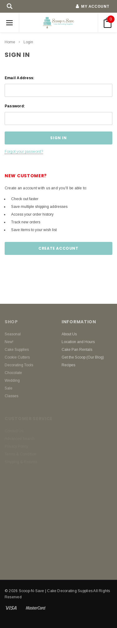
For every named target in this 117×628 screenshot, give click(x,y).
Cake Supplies (17, 349)
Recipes (68, 365)
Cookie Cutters (17, 357)
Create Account (58, 248)
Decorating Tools (19, 365)
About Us (69, 334)
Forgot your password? (24, 151)
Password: (15, 106)
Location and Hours (78, 342)
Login (28, 42)
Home (10, 42)
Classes (11, 396)
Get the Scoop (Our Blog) (83, 357)
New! (9, 342)
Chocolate (13, 373)
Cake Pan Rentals (77, 349)
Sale (8, 388)
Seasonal (13, 334)
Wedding (12, 380)
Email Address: (19, 78)
